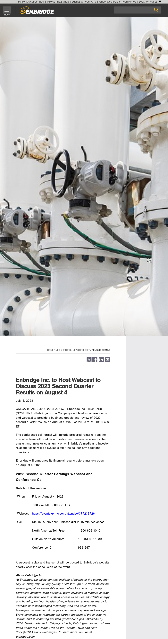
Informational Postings (30, 2)
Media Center (63, 350)
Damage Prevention (57, 2)
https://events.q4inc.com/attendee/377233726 (63, 514)
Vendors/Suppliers (110, 2)
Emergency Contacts (84, 2)
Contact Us (129, 2)
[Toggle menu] (7, 10)
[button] (88, 361)
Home (50, 350)
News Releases (81, 350)
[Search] (137, 10)
